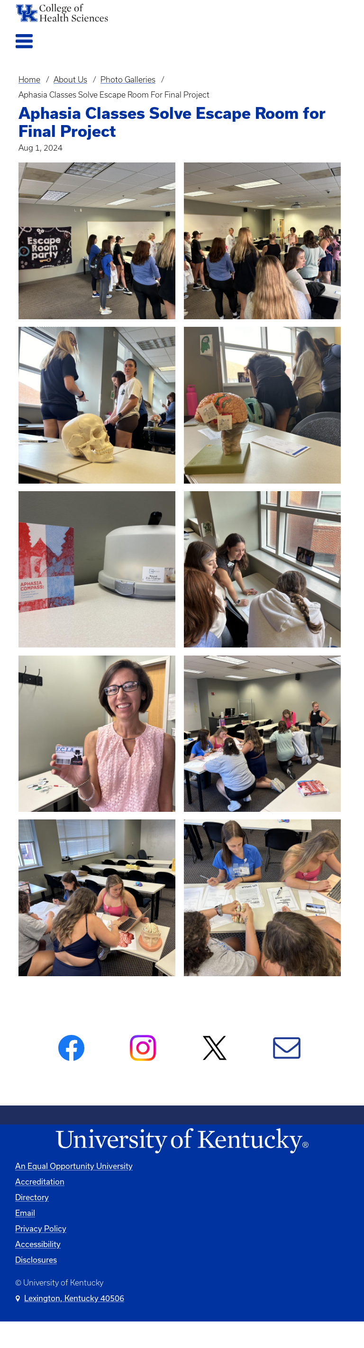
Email (25, 1212)
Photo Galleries (127, 79)
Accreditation (39, 1181)
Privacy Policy (40, 1228)
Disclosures (36, 1259)
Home (29, 79)
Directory (32, 1197)
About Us (70, 79)
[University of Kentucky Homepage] (182, 1141)
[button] (96, 240)
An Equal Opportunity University (74, 1165)
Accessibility (38, 1244)
